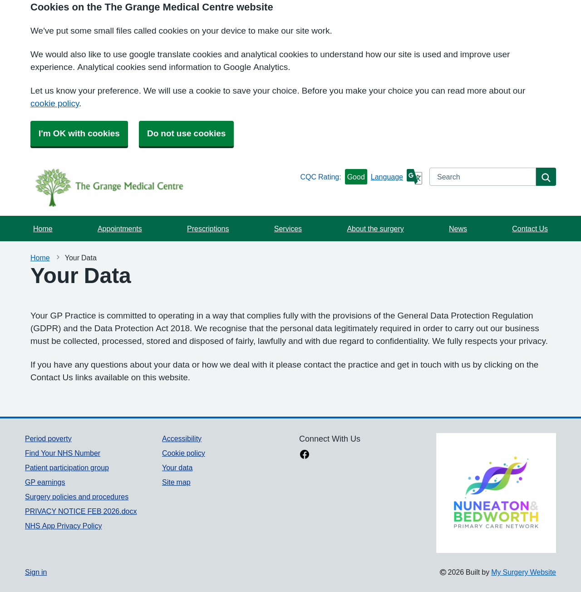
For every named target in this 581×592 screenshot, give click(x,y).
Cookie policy (183, 453)
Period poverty (48, 438)
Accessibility (182, 438)
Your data (177, 467)
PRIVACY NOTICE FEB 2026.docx (81, 511)
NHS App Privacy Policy (63, 525)
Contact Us (530, 228)
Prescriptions (208, 228)
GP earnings (45, 482)
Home (43, 228)
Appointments (120, 228)
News (458, 228)
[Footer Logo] (496, 493)
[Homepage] (160, 187)
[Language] (396, 177)
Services (288, 228)
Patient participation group (67, 467)
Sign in (36, 572)
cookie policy (54, 103)
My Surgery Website (523, 572)
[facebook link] (304, 455)
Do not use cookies (186, 133)
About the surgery (375, 228)
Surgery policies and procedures (76, 496)
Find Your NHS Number (62, 453)
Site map (176, 482)
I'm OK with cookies (79, 133)
